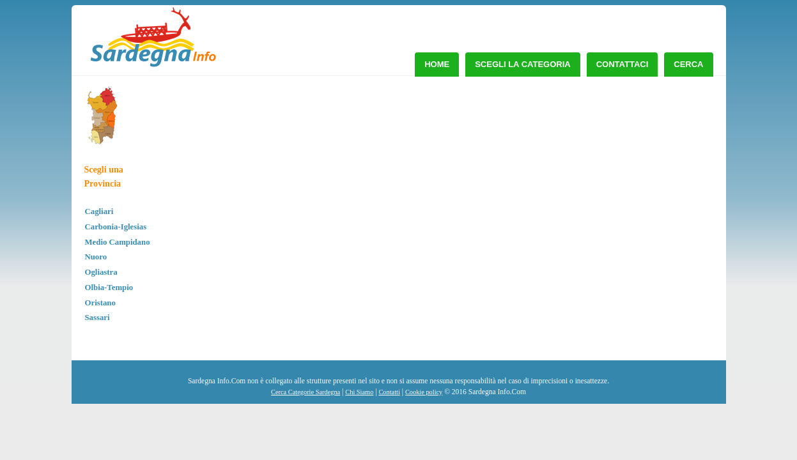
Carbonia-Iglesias (116, 226)
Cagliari (99, 211)
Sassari (97, 317)
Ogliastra (101, 272)
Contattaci (622, 64)
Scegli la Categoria (523, 64)
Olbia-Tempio (109, 287)
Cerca (688, 64)
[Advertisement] (609, 182)
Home (436, 64)
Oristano (100, 302)
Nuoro (96, 256)
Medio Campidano (117, 242)
